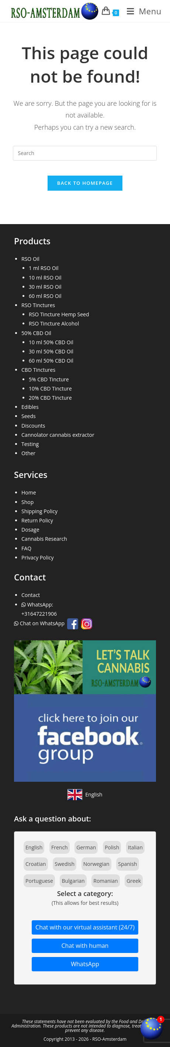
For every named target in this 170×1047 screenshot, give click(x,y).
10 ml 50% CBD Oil (51, 342)
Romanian (105, 880)
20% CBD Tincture (50, 397)
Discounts (33, 425)
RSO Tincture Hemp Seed (59, 314)
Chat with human (85, 946)
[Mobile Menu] (141, 11)
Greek (133, 880)
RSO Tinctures (38, 305)
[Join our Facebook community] (85, 710)
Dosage (30, 529)
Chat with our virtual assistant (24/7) (85, 927)
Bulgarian (73, 880)
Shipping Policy (39, 511)
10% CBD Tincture (50, 388)
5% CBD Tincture (49, 379)
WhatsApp (85, 964)
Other (28, 453)
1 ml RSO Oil (44, 268)
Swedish (64, 863)
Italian (135, 847)
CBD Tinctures (38, 369)
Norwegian (96, 863)
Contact (30, 594)
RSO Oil (30, 258)
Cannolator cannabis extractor (57, 434)
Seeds (28, 416)
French (59, 847)
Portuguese (39, 880)
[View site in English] (84, 794)
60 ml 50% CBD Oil (51, 360)
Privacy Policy (37, 557)
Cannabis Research (44, 538)
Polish (112, 847)
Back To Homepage (85, 183)
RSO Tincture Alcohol (54, 323)
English (33, 847)
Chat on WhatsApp (40, 623)
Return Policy (37, 520)
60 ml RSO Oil (45, 295)
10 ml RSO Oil (45, 277)
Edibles (30, 406)
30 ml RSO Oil (45, 286)
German (86, 847)
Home (28, 492)
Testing (30, 443)
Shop (27, 502)
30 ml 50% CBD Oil (51, 351)
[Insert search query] (85, 153)
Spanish (127, 863)
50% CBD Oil (36, 333)
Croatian (35, 863)
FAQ (26, 548)
